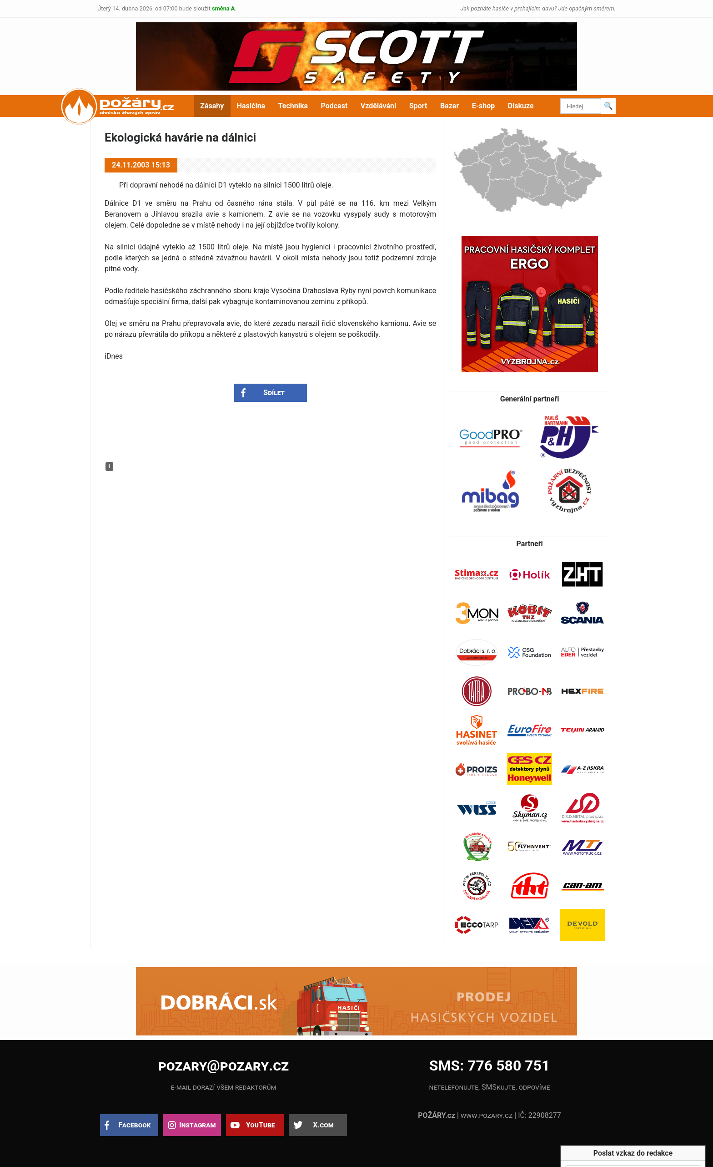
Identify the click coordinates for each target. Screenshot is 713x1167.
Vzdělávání (379, 105)
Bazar (449, 105)
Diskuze (521, 105)
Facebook (135, 1125)
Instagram (197, 1125)
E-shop (483, 105)
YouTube (260, 1125)
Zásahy (212, 105)
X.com (323, 1125)
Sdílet (274, 392)
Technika (293, 105)
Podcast (334, 105)
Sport (418, 105)
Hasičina (251, 105)
